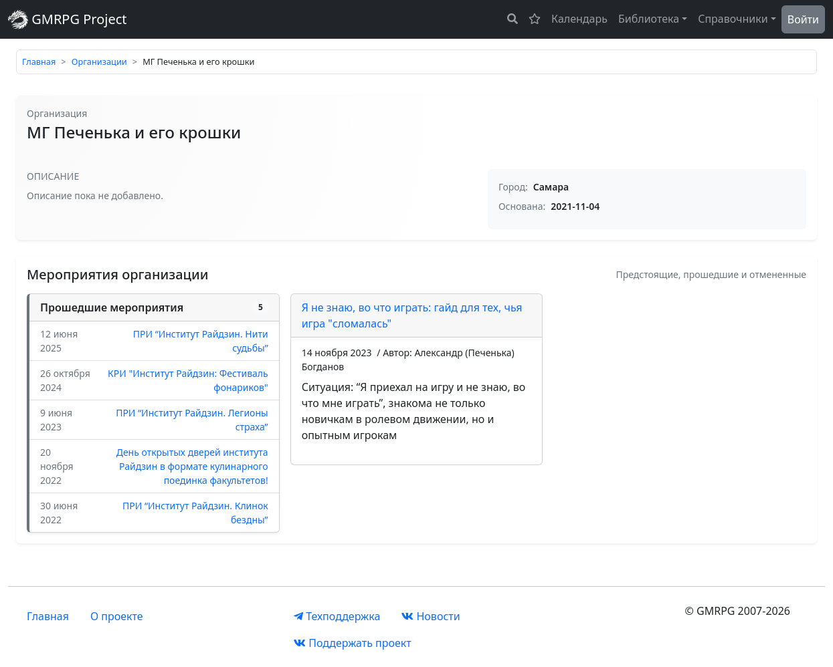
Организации (99, 61)
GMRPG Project (67, 19)
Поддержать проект (352, 643)
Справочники (733, 18)
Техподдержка (337, 616)
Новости (430, 616)
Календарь (579, 18)
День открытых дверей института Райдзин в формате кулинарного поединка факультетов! (192, 466)
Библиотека (648, 18)
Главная (39, 61)
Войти (803, 19)
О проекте (116, 616)
